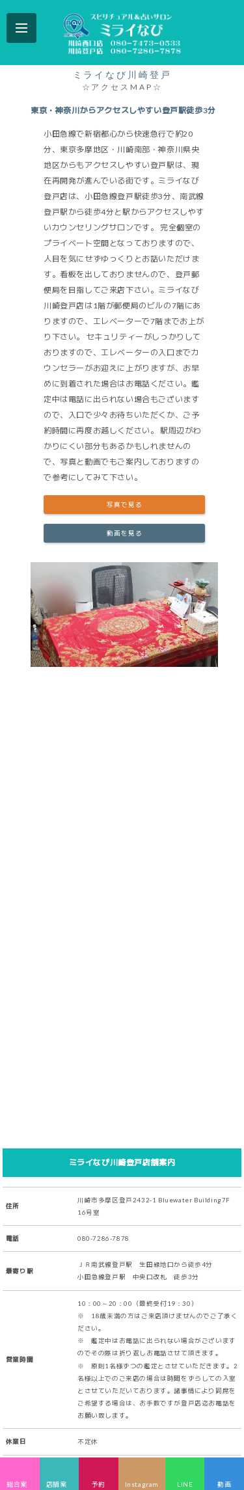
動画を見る (124, 533)
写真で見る (124, 504)
